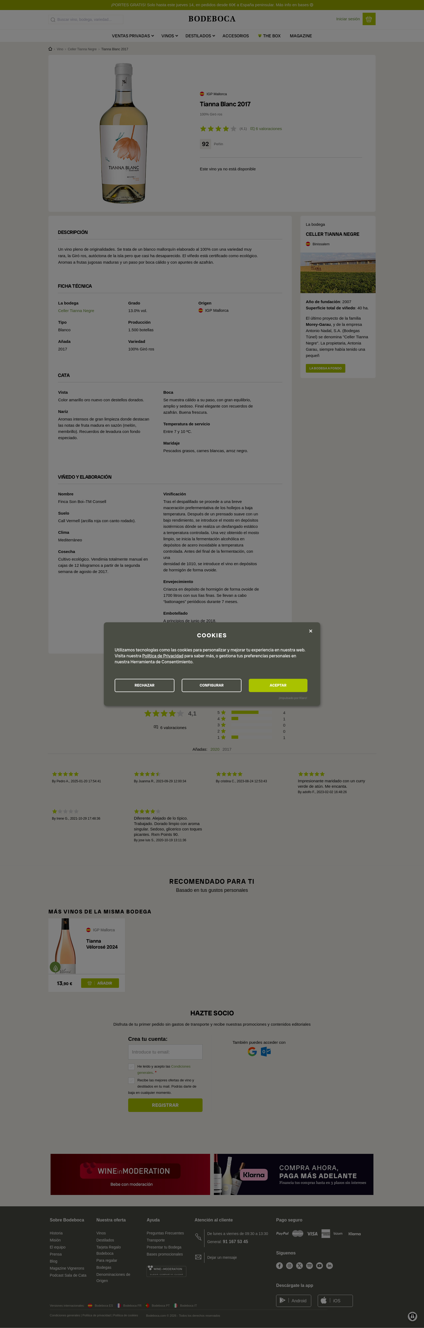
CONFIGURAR (212, 685)
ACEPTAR (278, 685)
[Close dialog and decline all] (311, 631)
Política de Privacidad (162, 656)
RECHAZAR (145, 685)
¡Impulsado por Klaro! (293, 698)
